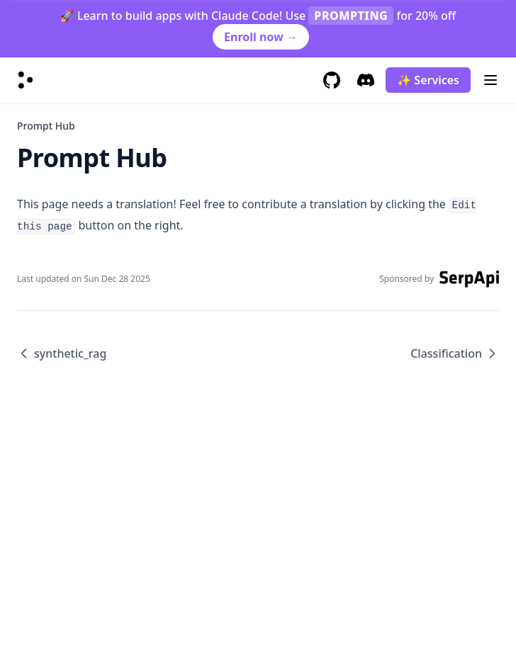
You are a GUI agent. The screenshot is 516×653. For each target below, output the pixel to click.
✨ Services (428, 80)
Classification (454, 353)
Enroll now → (261, 37)
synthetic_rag (61, 353)
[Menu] (490, 80)
